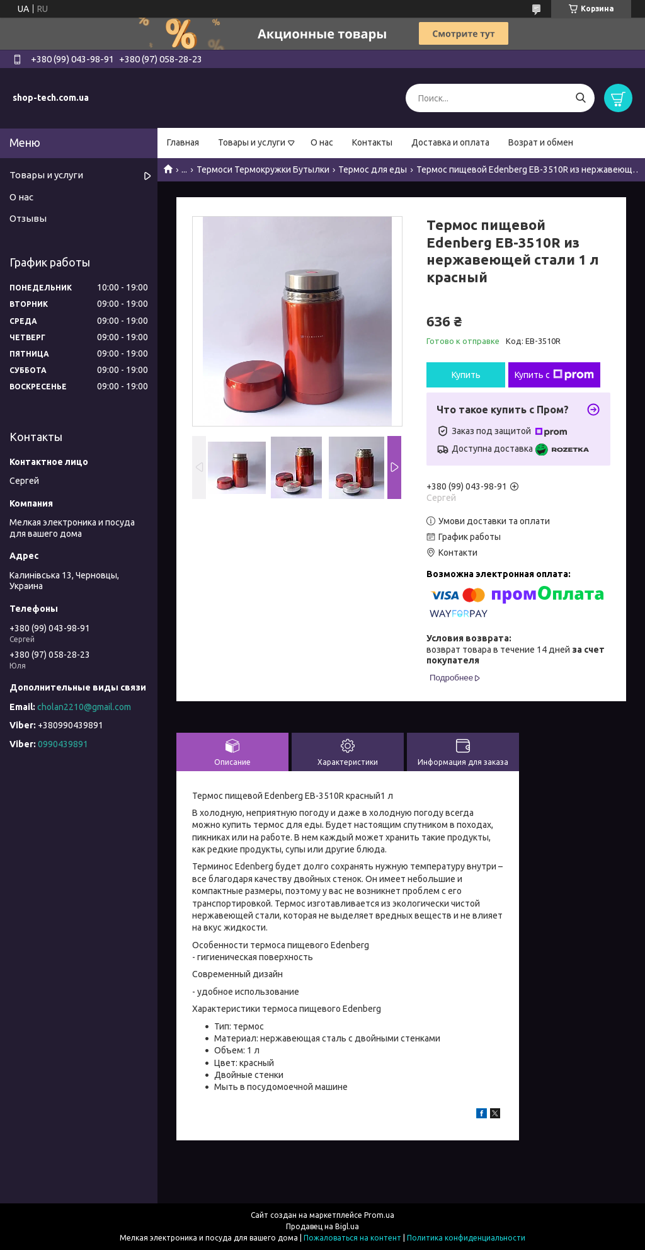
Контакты (372, 142)
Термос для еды (372, 169)
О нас (322, 142)
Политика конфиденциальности (466, 1238)
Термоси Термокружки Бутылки (263, 169)
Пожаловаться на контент (352, 1238)
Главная (183, 142)
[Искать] (580, 98)
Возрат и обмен (540, 142)
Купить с (554, 375)
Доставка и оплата (450, 142)
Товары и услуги (251, 142)
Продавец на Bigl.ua (322, 1226)
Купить (466, 375)
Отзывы (28, 218)
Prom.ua (379, 1215)
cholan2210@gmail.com (84, 707)
